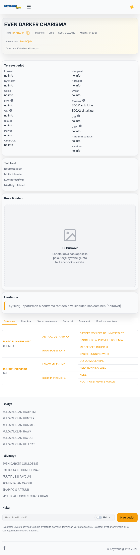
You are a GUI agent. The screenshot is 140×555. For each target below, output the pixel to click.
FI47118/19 (18, 32)
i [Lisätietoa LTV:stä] (11, 100)
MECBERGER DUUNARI (94, 347)
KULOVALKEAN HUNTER (18, 418)
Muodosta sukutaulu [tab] (106, 321)
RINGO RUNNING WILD (17, 341)
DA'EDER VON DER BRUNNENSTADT (102, 333)
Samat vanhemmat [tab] (47, 321)
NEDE (83, 374)
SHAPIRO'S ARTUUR (15, 489)
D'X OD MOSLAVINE (92, 360)
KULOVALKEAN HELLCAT (18, 444)
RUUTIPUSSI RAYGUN (16, 476)
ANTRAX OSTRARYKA (55, 336)
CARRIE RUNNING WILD (94, 353)
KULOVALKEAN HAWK (16, 431)
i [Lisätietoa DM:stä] (78, 115)
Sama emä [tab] (84, 321)
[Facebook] (4, 549)
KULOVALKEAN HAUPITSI (19, 412)
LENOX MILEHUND (53, 364)
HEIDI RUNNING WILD (93, 367)
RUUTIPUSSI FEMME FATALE (97, 381)
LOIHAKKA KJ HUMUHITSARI (21, 470)
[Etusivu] (13, 7)
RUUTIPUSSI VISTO (15, 369)
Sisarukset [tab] (25, 321)
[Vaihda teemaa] (132, 7)
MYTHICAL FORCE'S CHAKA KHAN (25, 496)
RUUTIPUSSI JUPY (53, 350)
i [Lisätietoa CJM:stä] (80, 126)
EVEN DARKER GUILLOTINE (20, 463)
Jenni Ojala (25, 41)
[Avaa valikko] (29, 6)
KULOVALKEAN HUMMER (18, 425)
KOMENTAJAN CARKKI (17, 483)
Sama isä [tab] (68, 321)
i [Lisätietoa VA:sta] (10, 110)
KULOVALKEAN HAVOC (17, 438)
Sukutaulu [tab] (9, 321)
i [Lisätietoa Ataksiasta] (83, 100)
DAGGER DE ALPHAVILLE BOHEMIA (101, 340)
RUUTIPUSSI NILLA (54, 378)
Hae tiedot (127, 517)
